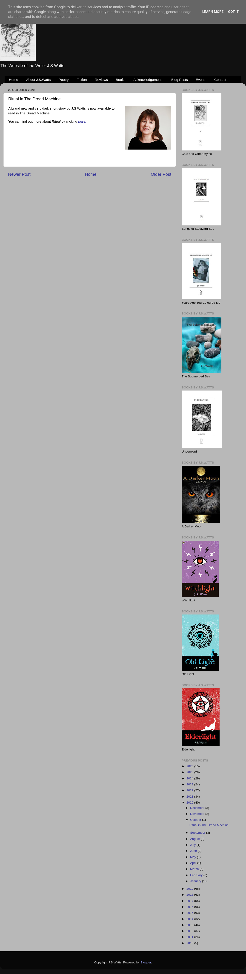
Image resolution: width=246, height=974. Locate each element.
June (194, 850)
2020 (190, 802)
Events (201, 80)
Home (13, 80)
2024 (190, 778)
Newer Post (19, 174)
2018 (190, 894)
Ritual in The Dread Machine (209, 825)
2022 (190, 790)
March (195, 869)
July (193, 845)
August (195, 839)
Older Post (161, 174)
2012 (190, 931)
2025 (190, 772)
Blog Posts (179, 80)
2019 (190, 888)
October (196, 819)
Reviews (101, 80)
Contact (220, 80)
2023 (190, 784)
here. (82, 121)
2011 (190, 937)
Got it (233, 12)
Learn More (212, 12)
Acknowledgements (148, 80)
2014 (190, 919)
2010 (190, 943)
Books (121, 80)
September (198, 832)
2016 (190, 907)
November (197, 813)
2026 (190, 766)
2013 (190, 925)
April (193, 863)
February (196, 875)
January (196, 881)
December (197, 808)
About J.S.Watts (38, 80)
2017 (190, 901)
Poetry (64, 80)
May (193, 857)
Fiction (82, 80)
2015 (190, 913)
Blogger (145, 962)
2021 (190, 796)
